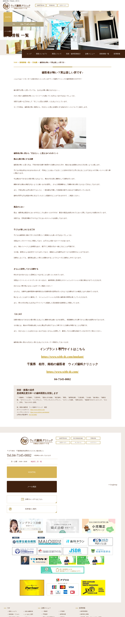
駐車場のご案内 (45, 478)
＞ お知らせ (26, 588)
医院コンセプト (59, 53)
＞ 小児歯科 (61, 582)
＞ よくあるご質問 (28, 585)
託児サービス (63, 5)
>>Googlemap (112, 484)
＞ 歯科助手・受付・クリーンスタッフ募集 (90, 588)
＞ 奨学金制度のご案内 (13, 588)
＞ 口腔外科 (61, 588)
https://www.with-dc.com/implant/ (62, 356)
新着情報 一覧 (25, 62)
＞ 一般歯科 (44, 582)
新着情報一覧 (108, 53)
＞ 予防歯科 (44, 585)
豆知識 (34, 62)
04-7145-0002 (33, 414)
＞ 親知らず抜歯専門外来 (48, 588)
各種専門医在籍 (40, 5)
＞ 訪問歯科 (61, 603)
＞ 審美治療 (44, 594)
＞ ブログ (25, 591)
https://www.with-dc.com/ (62, 371)
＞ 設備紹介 (10, 594)
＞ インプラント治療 (63, 591)
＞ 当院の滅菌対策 (28, 582)
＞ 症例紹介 (26, 594)
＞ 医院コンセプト (12, 582)
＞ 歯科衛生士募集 (84, 585)
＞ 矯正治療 (61, 594)
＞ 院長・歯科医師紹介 (13, 591)
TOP (15, 62)
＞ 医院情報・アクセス (13, 585)
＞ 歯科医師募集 (83, 582)
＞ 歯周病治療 (62, 585)
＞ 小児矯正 (61, 597)
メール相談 (45, 469)
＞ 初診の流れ (11, 597)
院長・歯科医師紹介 (84, 53)
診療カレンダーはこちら (21, 478)
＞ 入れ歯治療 (45, 597)
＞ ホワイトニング (46, 591)
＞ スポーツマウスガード (48, 600)
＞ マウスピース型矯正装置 (65, 600)
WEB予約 (19, 469)
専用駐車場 (51, 5)
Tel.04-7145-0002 (19, 455)
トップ (49, 53)
